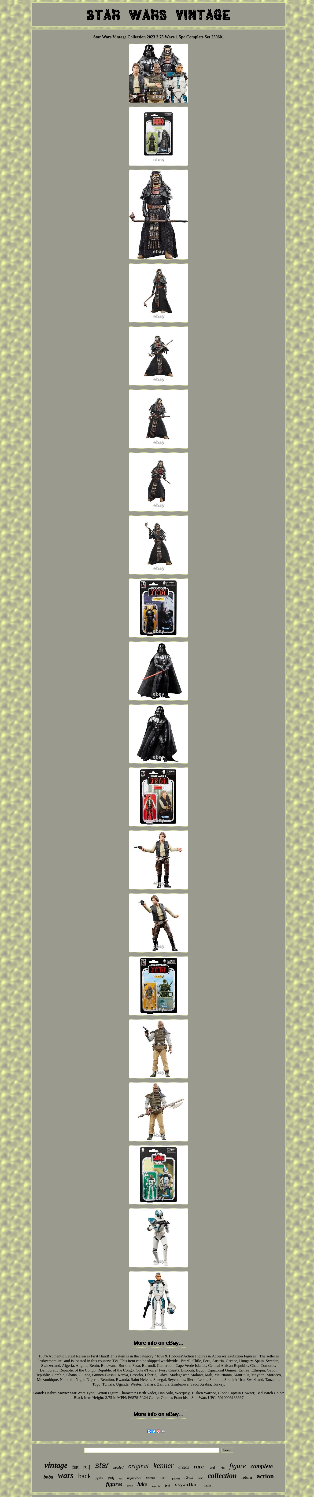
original (138, 1466)
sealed (118, 1467)
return (246, 1477)
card (211, 1468)
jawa (130, 1485)
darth (163, 1478)
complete (262, 1466)
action (265, 1476)
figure (237, 1466)
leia (222, 1468)
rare (199, 1466)
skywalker (187, 1484)
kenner (163, 1465)
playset (176, 1478)
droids (183, 1467)
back (84, 1476)
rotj (86, 1467)
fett (75, 1467)
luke (142, 1484)
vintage (56, 1465)
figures (114, 1484)
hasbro (150, 1478)
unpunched (134, 1478)
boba (48, 1477)
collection (222, 1475)
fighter (99, 1478)
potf (111, 1477)
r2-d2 (189, 1477)
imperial (155, 1486)
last (120, 1478)
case (200, 1478)
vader (207, 1485)
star (102, 1465)
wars (66, 1475)
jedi (167, 1485)
